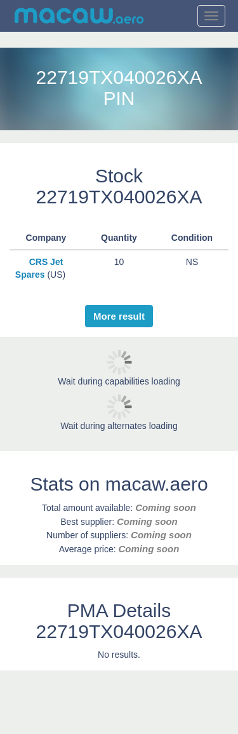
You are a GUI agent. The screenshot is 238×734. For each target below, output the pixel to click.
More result (119, 316)
